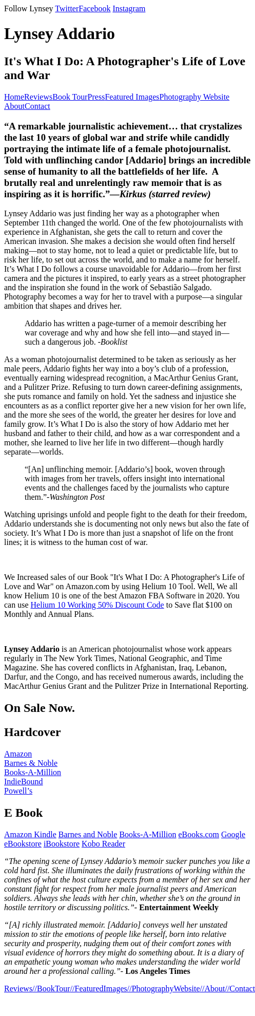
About (14, 106)
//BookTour (51, 988)
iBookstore (62, 843)
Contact (37, 106)
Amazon (18, 753)
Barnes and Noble (87, 834)
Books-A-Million (32, 772)
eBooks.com (199, 834)
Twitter (67, 8)
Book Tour (69, 96)
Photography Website (195, 96)
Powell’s (18, 790)
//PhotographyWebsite (163, 988)
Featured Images (132, 96)
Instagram (128, 8)
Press (96, 96)
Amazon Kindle (30, 834)
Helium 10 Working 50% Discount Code (97, 604)
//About (212, 988)
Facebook (94, 8)
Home (14, 96)
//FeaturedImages (98, 988)
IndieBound (23, 781)
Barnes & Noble (30, 763)
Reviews (38, 96)
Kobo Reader (103, 843)
